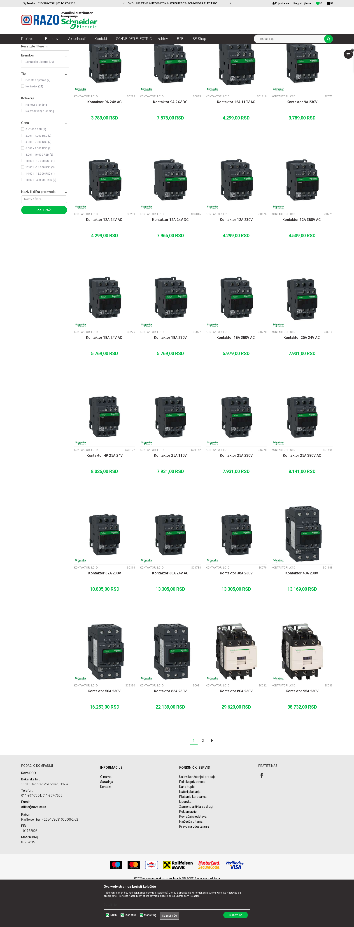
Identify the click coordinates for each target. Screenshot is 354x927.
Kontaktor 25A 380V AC (302, 499)
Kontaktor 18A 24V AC (104, 381)
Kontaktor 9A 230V (302, 146)
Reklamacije (188, 855)
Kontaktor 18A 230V (170, 381)
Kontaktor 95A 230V (302, 735)
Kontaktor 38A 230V (236, 617)
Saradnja (106, 825)
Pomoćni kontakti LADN (39, 79)
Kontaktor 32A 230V (104, 617)
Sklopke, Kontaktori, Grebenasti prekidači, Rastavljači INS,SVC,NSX (98, 47)
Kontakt (105, 830)
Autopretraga (194, 55)
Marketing (150, 915)
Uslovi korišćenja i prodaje (197, 820)
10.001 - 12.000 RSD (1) (40, 204)
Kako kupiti (187, 830)
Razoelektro (28, 47)
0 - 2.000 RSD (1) (36, 173)
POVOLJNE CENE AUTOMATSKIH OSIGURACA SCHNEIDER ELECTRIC (177, 3)
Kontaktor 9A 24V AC (104, 146)
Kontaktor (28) (34, 130)
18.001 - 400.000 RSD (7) (41, 223)
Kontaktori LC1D (35, 67)
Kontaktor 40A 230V (302, 617)
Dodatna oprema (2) (38, 124)
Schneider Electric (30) (40, 105)
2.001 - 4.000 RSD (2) (38, 179)
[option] (177, 3)
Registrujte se (302, 3)
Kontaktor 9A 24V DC (170, 146)
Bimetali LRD (32, 73)
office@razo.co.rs (33, 850)
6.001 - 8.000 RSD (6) (38, 192)
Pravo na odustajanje (194, 870)
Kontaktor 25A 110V (170, 499)
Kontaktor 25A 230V (236, 499)
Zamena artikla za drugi (196, 850)
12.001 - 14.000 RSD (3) (40, 211)
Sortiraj (214, 55)
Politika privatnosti (192, 825)
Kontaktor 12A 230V (236, 263)
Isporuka (185, 845)
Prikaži (286, 55)
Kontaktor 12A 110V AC (236, 146)
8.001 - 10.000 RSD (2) (39, 198)
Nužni (113, 915)
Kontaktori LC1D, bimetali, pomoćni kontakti (170, 47)
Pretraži (44, 254)
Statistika (131, 915)
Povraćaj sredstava (193, 860)
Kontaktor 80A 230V (236, 735)
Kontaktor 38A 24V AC (170, 617)
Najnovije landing (36, 148)
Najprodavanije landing (40, 155)
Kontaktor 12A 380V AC (302, 263)
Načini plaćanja (189, 835)
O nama (106, 820)
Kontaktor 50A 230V (104, 735)
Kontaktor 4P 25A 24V (105, 499)
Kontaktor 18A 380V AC (236, 381)
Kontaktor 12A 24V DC (170, 263)
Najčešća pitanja (191, 865)
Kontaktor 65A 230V (170, 735)
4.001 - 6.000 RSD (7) (38, 185)
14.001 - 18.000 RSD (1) (40, 217)
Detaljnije (110, 905)
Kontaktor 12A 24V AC (104, 263)
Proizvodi (46, 47)
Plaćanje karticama (193, 840)
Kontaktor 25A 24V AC (302, 381)
